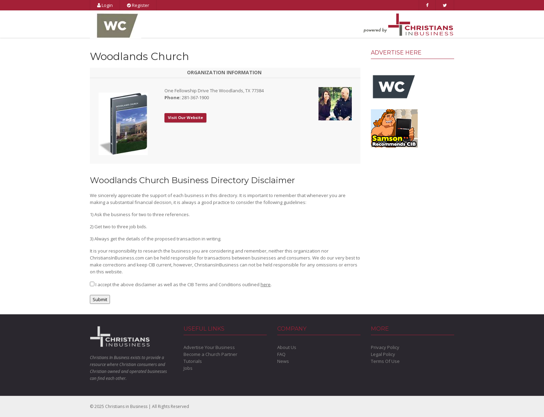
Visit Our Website (185, 117)
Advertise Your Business (209, 347)
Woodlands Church (139, 56)
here (266, 284)
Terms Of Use (385, 361)
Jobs (188, 368)
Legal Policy (383, 354)
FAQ (281, 354)
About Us (286, 347)
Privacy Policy (385, 347)
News (283, 361)
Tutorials (193, 361)
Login (105, 5)
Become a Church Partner (210, 354)
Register (138, 5)
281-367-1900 (195, 97)
